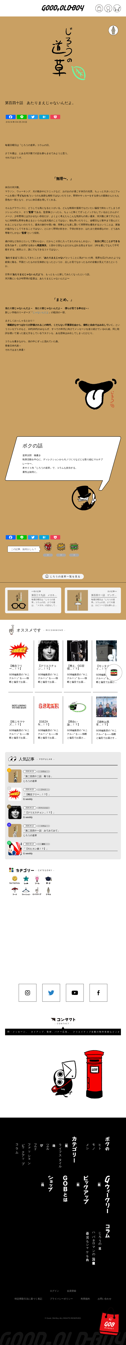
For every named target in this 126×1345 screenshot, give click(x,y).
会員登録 (71, 1291)
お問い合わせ (104, 1298)
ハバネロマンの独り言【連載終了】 (93, 1245)
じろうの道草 (100, 1237)
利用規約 (85, 1298)
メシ (87, 1145)
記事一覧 (66, 1142)
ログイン (54, 1291)
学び (41, 1144)
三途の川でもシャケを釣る (87, 1245)
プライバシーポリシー (61, 1298)
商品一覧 (42, 1181)
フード (35, 1145)
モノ (93, 1145)
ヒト (100, 1145)
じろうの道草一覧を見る (65, 576)
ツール (47, 1145)
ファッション (29, 1153)
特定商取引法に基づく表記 (28, 1298)
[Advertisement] (73, 917)
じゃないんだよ (41, 312)
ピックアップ (23, 1152)
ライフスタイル (60, 1154)
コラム (17, 1147)
